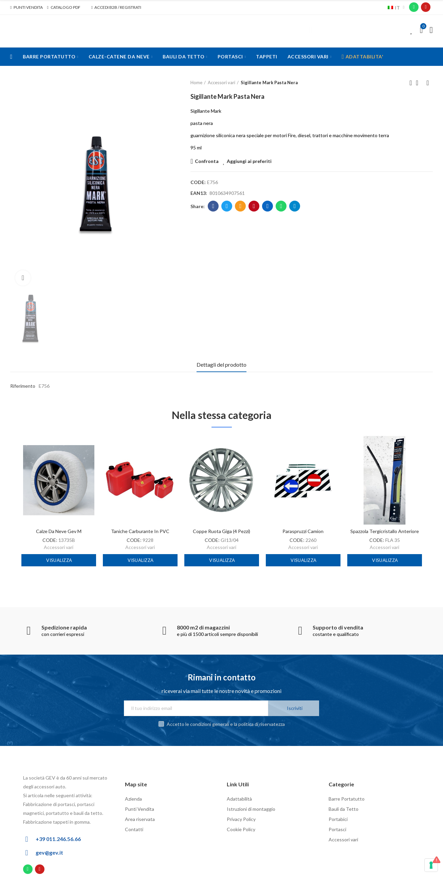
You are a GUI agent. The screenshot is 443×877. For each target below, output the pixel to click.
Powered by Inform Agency (389, 875)
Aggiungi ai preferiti (249, 161)
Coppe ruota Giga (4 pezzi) (221, 531)
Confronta (207, 161)
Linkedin (267, 206)
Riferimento (22, 386)
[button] (26, 7)
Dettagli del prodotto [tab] (221, 364)
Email (240, 206)
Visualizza (58, 560)
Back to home (419, 82)
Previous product (411, 82)
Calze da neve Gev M (58, 531)
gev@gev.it (49, 845)
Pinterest (254, 206)
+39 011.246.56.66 (58, 832)
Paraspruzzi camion (303, 531)
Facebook (213, 206)
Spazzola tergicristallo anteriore (384, 531)
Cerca (310, 30)
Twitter (227, 206)
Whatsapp (281, 206)
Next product (428, 82)
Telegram (295, 206)
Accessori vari (58, 547)
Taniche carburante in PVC (140, 531)
